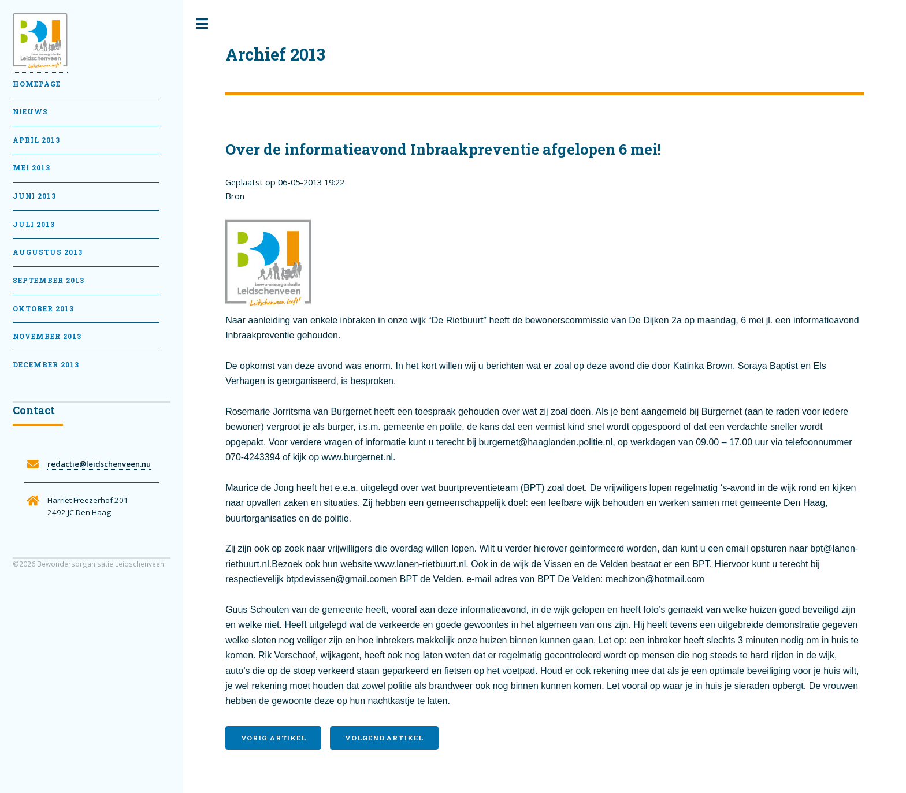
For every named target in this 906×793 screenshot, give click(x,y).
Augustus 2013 (48, 252)
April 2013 (36, 140)
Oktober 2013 (43, 308)
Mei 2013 (31, 167)
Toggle (202, 24)
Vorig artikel (273, 738)
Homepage (37, 84)
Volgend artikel (384, 738)
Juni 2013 (34, 196)
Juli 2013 (34, 224)
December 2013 (46, 364)
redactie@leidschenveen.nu (99, 464)
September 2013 (48, 280)
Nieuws (30, 111)
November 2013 (47, 336)
